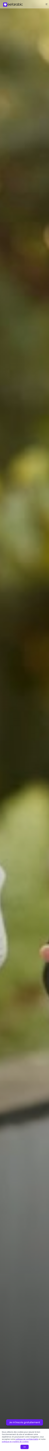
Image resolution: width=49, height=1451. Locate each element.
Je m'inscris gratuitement (24, 1422)
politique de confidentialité (27, 1439)
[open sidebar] (46, 4)
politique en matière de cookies (15, 1441)
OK (24, 1447)
